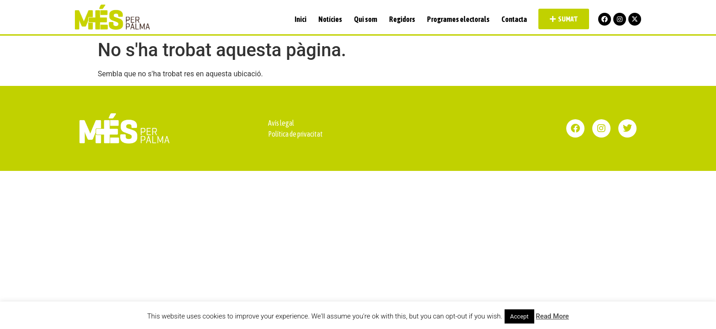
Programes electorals (458, 19)
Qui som (365, 19)
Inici (300, 19)
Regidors (402, 19)
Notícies (330, 19)
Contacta (514, 19)
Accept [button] (519, 316)
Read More (552, 316)
